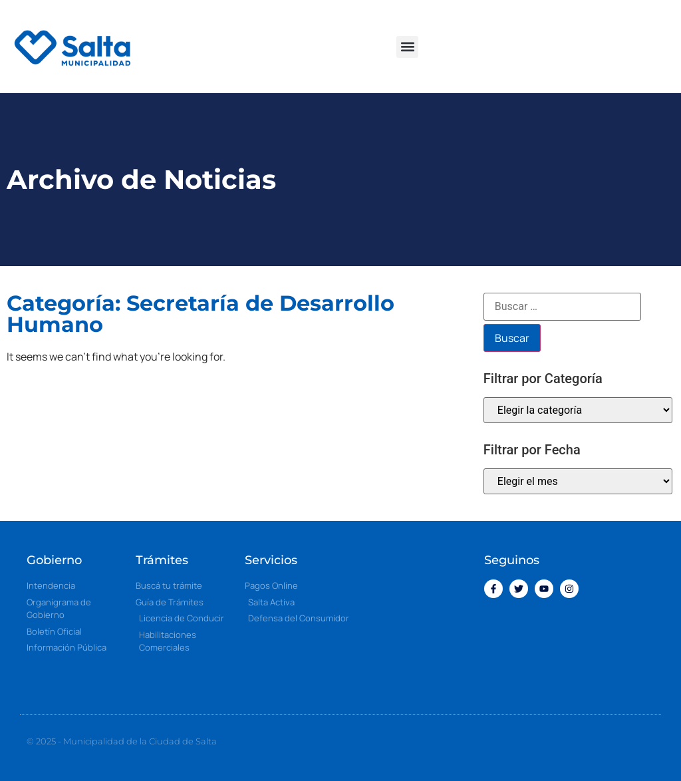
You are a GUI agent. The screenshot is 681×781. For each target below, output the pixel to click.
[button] (407, 47)
